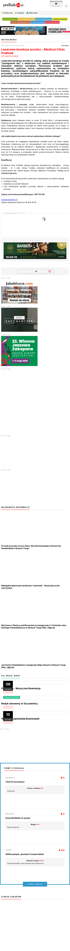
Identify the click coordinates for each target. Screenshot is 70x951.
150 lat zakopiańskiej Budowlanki (20, 718)
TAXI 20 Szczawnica (14, 782)
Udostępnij (65, 45)
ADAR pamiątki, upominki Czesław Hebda (24, 854)
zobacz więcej (35, 884)
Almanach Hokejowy (60, 19)
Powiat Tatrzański (38, 22)
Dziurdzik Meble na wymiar (17, 818)
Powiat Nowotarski (52, 22)
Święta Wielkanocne (10, 19)
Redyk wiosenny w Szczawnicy (19, 703)
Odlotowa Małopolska (43, 19)
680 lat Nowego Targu (26, 19)
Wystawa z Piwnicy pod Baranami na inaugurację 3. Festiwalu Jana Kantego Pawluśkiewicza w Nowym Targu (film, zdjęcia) (33, 626)
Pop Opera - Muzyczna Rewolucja (20, 688)
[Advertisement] (19, 452)
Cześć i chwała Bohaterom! (20, 22)
